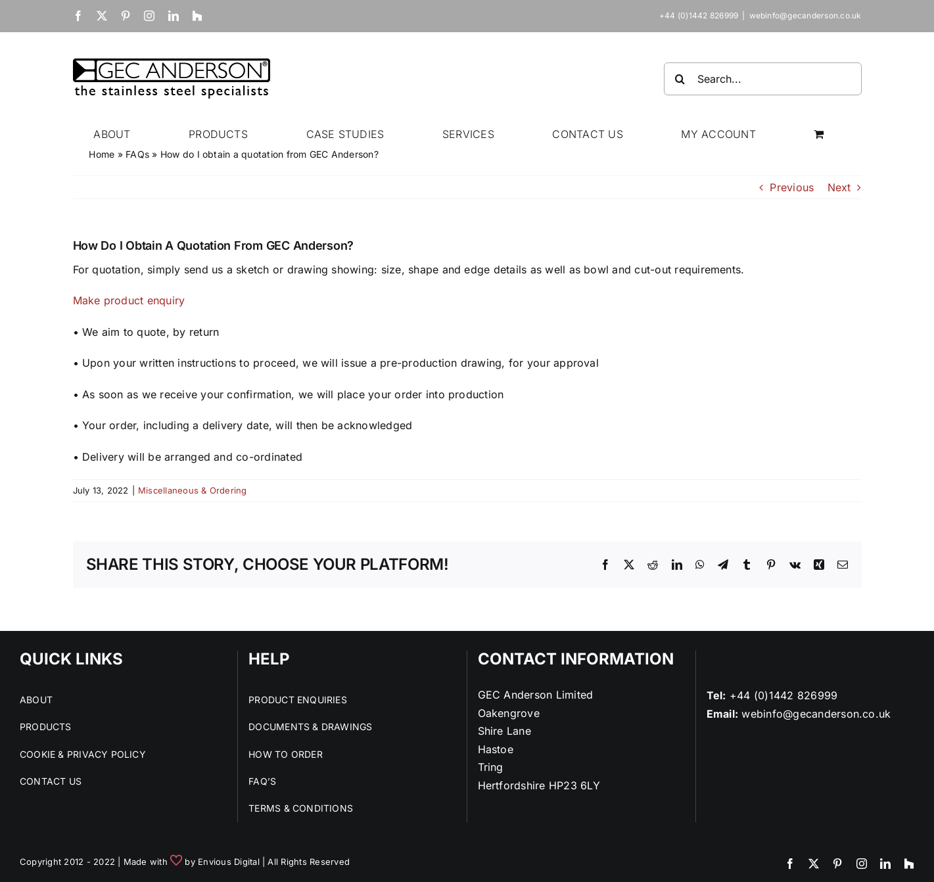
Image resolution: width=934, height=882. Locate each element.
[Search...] (763, 78)
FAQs (137, 154)
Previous (792, 187)
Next (839, 187)
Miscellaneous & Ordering (192, 490)
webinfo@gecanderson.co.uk (805, 15)
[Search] (680, 78)
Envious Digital (229, 861)
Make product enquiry (131, 300)
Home (101, 154)
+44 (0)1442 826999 (783, 695)
